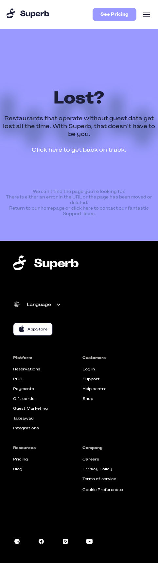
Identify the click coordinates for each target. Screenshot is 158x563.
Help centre (94, 388)
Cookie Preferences (102, 489)
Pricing (20, 459)
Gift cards (23, 398)
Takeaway (23, 418)
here (88, 208)
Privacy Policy (97, 469)
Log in (88, 369)
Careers (90, 459)
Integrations (26, 428)
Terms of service (99, 479)
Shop (87, 398)
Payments (23, 388)
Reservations (26, 369)
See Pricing (114, 14)
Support (91, 379)
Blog (17, 469)
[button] (146, 14)
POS (17, 379)
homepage (52, 208)
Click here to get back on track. (79, 149)
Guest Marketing (30, 408)
